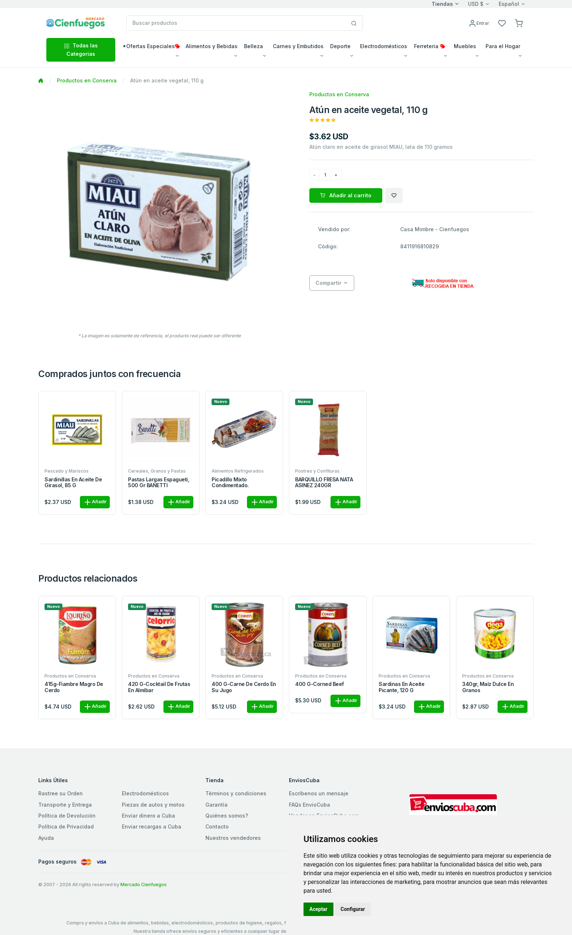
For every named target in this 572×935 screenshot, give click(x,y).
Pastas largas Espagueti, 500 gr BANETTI (158, 483)
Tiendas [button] (442, 4)
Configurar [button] (353, 909)
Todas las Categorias (81, 49)
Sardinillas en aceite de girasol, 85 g (73, 483)
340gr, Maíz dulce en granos (488, 687)
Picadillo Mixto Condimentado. (230, 483)
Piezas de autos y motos (153, 805)
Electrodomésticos (145, 793)
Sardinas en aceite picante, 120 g (401, 687)
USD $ (475, 4)
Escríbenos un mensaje (318, 793)
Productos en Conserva (87, 80)
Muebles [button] (465, 46)
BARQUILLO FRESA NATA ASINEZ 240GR (324, 483)
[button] (519, 23)
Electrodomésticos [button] (383, 46)
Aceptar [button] (318, 909)
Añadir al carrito (345, 195)
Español (509, 4)
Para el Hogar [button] (503, 46)
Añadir (95, 502)
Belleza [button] (253, 46)
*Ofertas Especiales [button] (151, 46)
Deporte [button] (340, 46)
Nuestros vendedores (233, 838)
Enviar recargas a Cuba (151, 826)
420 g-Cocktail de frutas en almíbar (159, 687)
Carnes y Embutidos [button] (298, 46)
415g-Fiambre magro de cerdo (74, 687)
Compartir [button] (328, 283)
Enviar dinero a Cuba (148, 815)
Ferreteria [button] (429, 46)
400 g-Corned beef (319, 684)
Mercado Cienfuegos (143, 884)
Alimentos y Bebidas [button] (211, 46)
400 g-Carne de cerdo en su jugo (244, 687)
